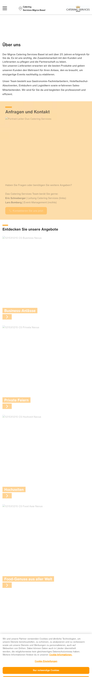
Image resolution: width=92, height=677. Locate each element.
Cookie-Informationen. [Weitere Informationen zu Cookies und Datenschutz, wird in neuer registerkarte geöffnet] (60, 659)
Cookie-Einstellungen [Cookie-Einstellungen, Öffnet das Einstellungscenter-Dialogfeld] (46, 665)
